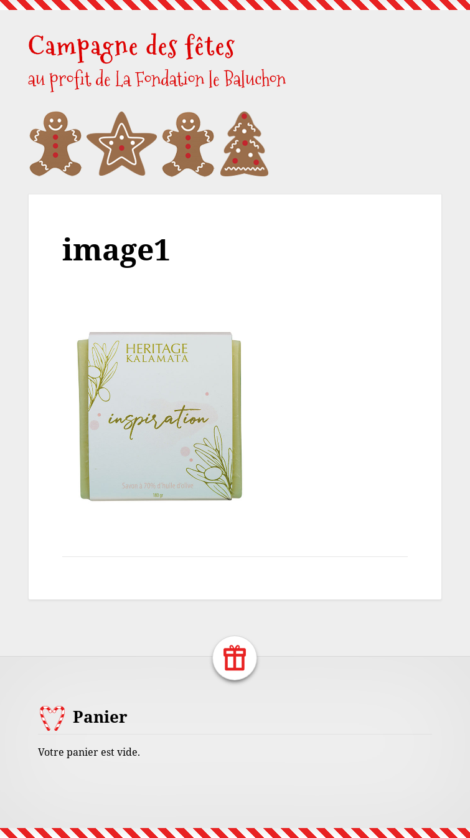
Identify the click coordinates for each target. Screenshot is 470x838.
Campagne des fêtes (131, 46)
